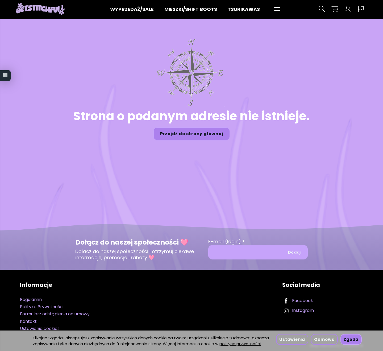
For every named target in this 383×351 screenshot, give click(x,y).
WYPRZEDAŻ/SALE (132, 9)
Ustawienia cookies (40, 328)
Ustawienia (292, 339)
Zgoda (351, 339)
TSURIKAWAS (244, 9)
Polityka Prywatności (41, 307)
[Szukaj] (321, 9)
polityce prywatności (240, 343)
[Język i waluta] (361, 9)
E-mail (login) (224, 241)
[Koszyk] (335, 9)
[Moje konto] (348, 9)
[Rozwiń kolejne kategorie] (277, 9)
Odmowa (324, 339)
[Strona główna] (41, 9)
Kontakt (28, 321)
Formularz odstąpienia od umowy (55, 314)
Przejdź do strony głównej (191, 134)
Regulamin (31, 299)
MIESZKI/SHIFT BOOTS (190, 9)
